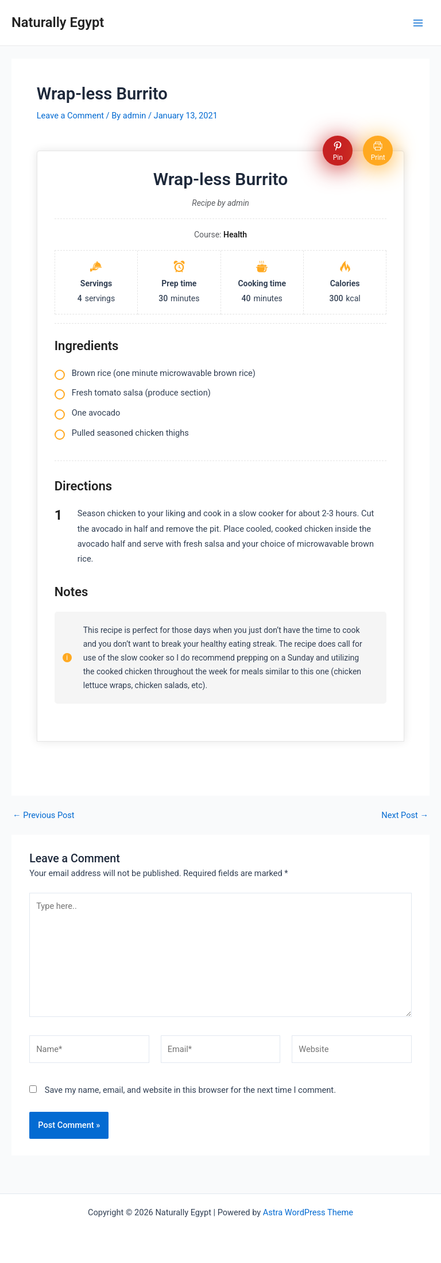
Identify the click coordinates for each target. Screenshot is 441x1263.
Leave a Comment (70, 115)
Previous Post (44, 815)
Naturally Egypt (57, 22)
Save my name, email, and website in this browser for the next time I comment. (190, 1090)
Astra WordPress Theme (308, 1212)
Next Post (404, 815)
